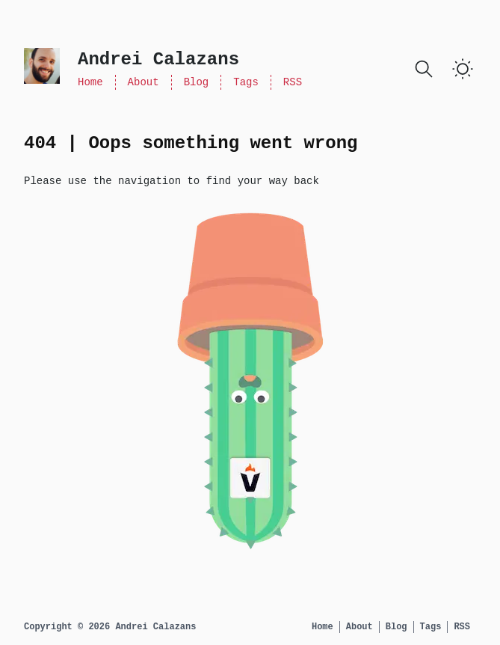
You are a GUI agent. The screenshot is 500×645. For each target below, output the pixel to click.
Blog (196, 82)
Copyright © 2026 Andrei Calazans (110, 627)
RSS (292, 82)
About (143, 82)
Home (90, 82)
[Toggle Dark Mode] (462, 68)
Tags (246, 82)
